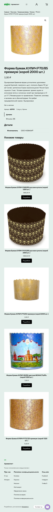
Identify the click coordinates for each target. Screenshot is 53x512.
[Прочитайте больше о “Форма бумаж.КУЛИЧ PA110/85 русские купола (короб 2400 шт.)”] (26, 261)
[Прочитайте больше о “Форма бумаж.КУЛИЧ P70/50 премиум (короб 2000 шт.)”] (26, 322)
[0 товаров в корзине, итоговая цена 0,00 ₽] (47, 4)
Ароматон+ (15, 4)
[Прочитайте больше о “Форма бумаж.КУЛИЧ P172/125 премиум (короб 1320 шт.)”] (26, 448)
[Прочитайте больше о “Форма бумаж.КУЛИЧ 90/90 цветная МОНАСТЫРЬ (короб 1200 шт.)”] (26, 385)
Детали (9, 114)
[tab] (26, 114)
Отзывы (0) (10, 119)
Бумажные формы (23, 12)
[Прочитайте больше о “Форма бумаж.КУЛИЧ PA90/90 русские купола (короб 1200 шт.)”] (26, 197)
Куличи (32, 12)
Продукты (13, 12)
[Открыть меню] (26, 4)
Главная (6, 12)
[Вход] (37, 4)
